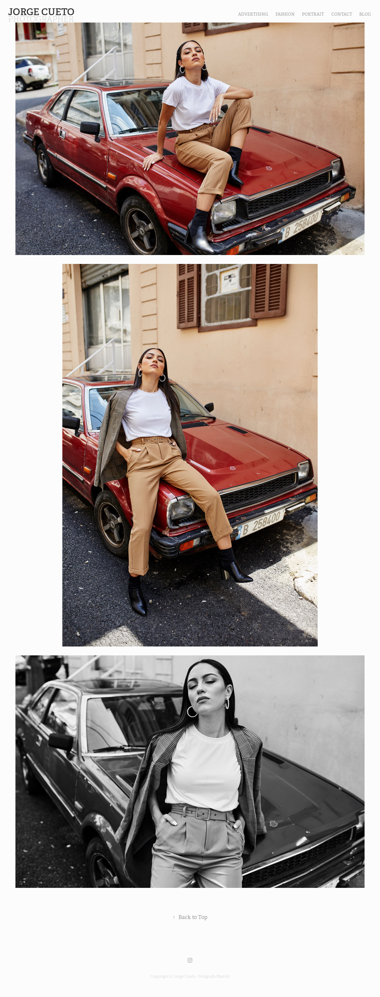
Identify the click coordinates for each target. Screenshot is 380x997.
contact (341, 14)
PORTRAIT (313, 14)
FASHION (285, 14)
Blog (365, 14)
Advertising (253, 14)
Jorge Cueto (42, 12)
